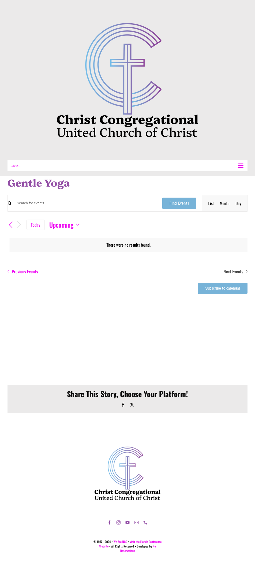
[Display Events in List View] (211, 203)
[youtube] (128, 522)
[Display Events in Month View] (225, 203)
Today (35, 224)
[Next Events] (19, 225)
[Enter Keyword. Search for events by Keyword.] (84, 203)
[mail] (136, 522)
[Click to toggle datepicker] (65, 224)
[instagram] (118, 522)
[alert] (129, 245)
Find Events (179, 203)
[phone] (146, 522)
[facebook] (110, 522)
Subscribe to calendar (222, 288)
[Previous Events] (11, 225)
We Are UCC (120, 541)
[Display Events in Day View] (238, 203)
